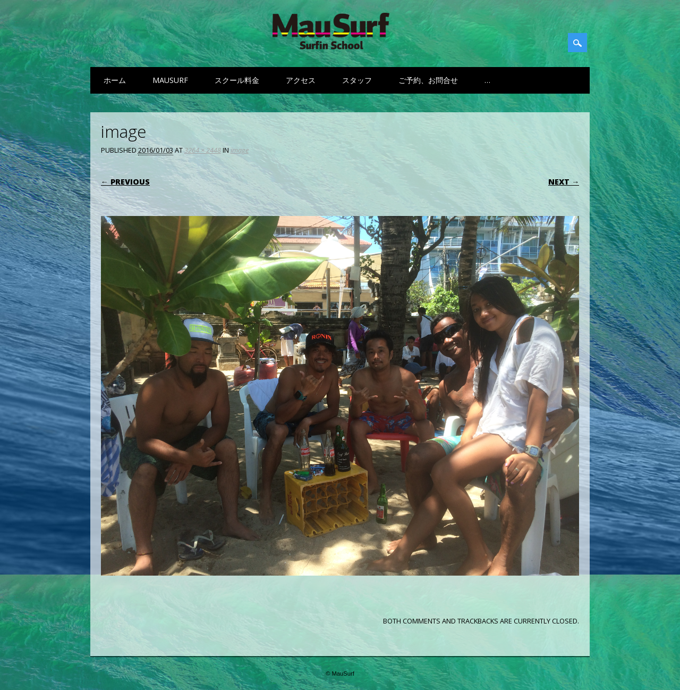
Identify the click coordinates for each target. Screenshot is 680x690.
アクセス (301, 80)
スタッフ (357, 80)
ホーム (115, 80)
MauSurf (170, 80)
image (240, 150)
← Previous (125, 182)
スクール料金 (237, 80)
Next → (563, 182)
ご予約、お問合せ (428, 80)
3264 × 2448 (202, 150)
